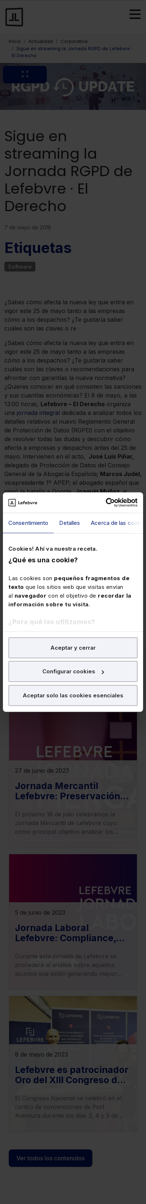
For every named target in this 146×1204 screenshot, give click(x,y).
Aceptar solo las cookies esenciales (73, 695)
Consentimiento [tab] (28, 522)
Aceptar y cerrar (73, 647)
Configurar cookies (73, 671)
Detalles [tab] (69, 522)
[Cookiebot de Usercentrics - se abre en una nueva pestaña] (106, 502)
